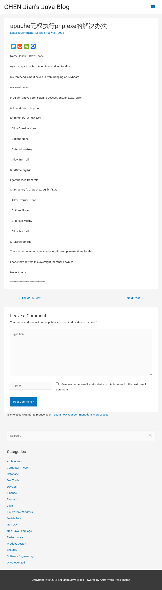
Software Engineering (20, 556)
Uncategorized (16, 562)
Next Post (135, 298)
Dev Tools (13, 480)
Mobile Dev (14, 518)
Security (12, 549)
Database (13, 474)
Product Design (16, 543)
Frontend (12, 499)
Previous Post (29, 298)
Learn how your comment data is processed (81, 414)
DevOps (40, 32)
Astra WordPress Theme (115, 579)
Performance (15, 537)
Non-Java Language (19, 530)
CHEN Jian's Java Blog (37, 7)
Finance (12, 492)
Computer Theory (18, 467)
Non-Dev (12, 524)
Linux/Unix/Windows (20, 512)
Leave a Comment (21, 32)
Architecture (14, 461)
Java (10, 505)
